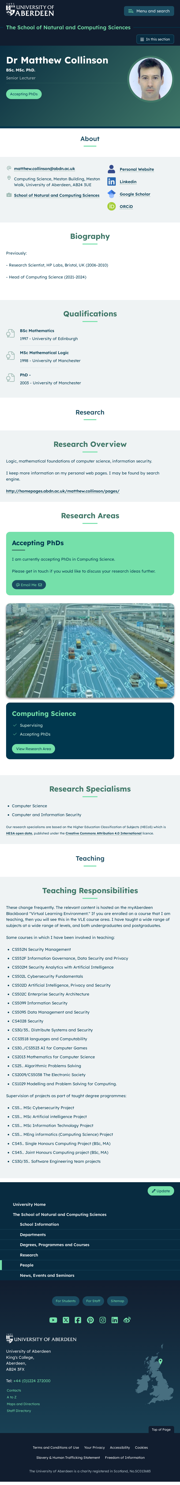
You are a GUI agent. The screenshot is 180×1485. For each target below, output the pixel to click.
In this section (156, 39)
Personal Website (137, 169)
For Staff (93, 1304)
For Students (64, 1304)
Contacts (14, 1394)
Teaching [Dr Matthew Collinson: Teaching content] (90, 860)
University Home (29, 1206)
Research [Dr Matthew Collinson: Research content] (90, 413)
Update (160, 1193)
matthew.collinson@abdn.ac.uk (44, 169)
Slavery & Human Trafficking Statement (68, 1461)
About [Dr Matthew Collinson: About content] (90, 139)
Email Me (28, 585)
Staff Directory (19, 1414)
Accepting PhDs (26, 95)
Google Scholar (135, 194)
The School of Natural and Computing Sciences (71, 27)
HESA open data (19, 835)
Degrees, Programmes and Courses (54, 1247)
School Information (39, 1226)
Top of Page (161, 1433)
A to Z (11, 1401)
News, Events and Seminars (47, 1277)
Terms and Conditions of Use (56, 1451)
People (27, 1267)
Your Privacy (94, 1451)
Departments (33, 1237)
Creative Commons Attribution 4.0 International (104, 835)
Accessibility (120, 1451)
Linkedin (128, 182)
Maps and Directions (23, 1407)
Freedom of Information (125, 1461)
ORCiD (126, 207)
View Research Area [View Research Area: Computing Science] (36, 750)
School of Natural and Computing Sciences (56, 196)
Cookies (141, 1451)
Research (29, 1257)
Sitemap (119, 1304)
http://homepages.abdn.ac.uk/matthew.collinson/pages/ (63, 491)
